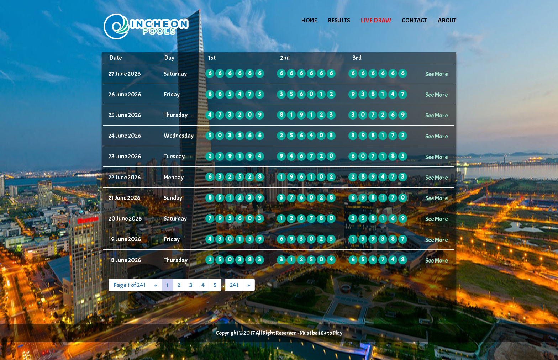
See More (436, 74)
